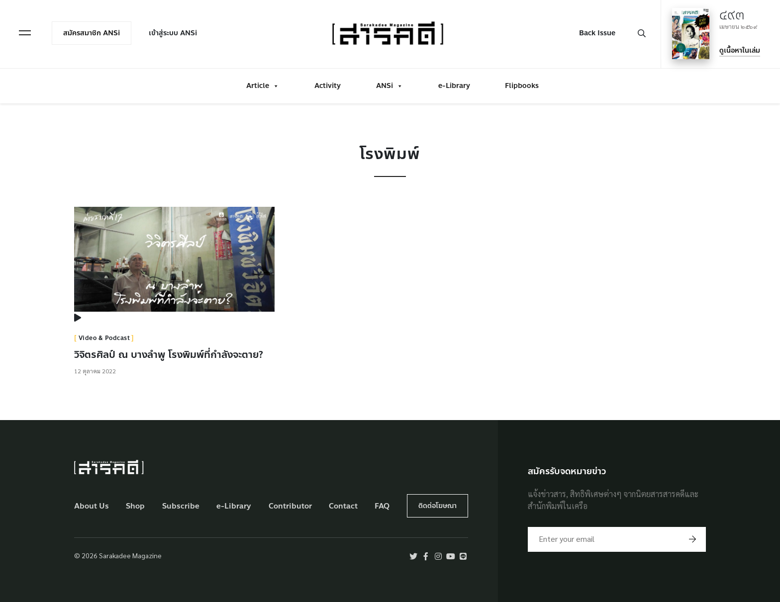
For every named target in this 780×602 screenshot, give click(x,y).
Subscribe (180, 506)
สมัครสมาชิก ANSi (91, 33)
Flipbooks (522, 86)
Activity (327, 86)
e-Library (454, 86)
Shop (135, 506)
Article (262, 86)
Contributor (290, 506)
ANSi (389, 86)
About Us (91, 506)
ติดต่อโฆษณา (437, 506)
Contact (343, 506)
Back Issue (597, 33)
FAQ (382, 506)
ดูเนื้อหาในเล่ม (739, 50)
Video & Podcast (104, 338)
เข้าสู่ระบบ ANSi (173, 33)
